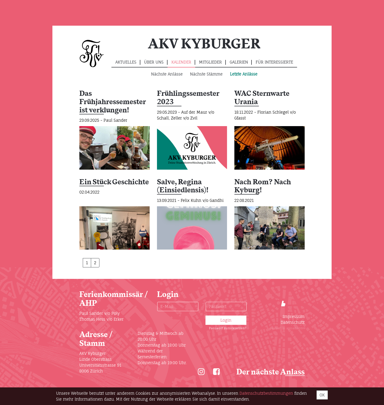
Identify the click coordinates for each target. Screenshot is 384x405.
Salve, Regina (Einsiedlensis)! (182, 186)
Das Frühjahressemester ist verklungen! (112, 101)
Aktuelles (125, 62)
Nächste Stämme (206, 74)
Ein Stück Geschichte (114, 182)
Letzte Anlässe (243, 74)
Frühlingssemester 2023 (188, 97)
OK (322, 395)
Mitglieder (210, 62)
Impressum (294, 316)
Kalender (181, 62)
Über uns (154, 62)
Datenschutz (293, 322)
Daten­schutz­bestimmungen (266, 393)
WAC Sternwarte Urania (261, 97)
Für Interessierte (274, 62)
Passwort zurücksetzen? (227, 328)
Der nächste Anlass (270, 372)
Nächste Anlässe (167, 74)
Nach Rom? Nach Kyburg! (262, 186)
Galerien (239, 62)
